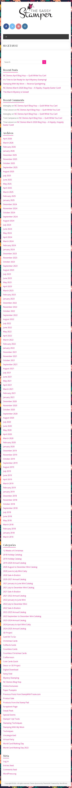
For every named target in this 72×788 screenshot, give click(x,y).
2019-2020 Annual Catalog (14, 563)
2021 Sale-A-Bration (12, 591)
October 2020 (9, 409)
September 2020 (10, 413)
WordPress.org (9, 773)
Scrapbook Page (10, 706)
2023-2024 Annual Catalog (14, 620)
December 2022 (10, 303)
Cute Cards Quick (10, 661)
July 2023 (7, 274)
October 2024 (9, 212)
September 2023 (10, 266)
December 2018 (10, 496)
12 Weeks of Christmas (13, 550)
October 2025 (9, 163)
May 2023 (7, 282)
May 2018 (7, 520)
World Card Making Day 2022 (15, 747)
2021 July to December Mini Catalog (18, 587)
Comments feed (10, 769)
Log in (6, 761)
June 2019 (7, 475)
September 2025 (10, 167)
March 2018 (8, 524)
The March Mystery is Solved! (16, 92)
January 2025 (9, 200)
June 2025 (7, 179)
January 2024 (9, 249)
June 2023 (7, 278)
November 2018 (10, 500)
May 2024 (7, 233)
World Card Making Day (13, 743)
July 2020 (7, 422)
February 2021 (9, 393)
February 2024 (9, 245)
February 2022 (9, 344)
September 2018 (10, 508)
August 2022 (8, 319)
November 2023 (10, 257)
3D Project (7, 632)
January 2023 (9, 298)
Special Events (9, 715)
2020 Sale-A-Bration (12, 575)
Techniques (8, 731)
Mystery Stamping (11, 678)
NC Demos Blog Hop (12, 682)
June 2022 (7, 327)
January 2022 (9, 348)
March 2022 (8, 340)
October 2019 (9, 459)
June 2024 (7, 229)
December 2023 (10, 253)
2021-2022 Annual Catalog (14, 595)
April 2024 (7, 237)
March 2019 (8, 483)
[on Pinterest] (18, 26)
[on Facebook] (6, 26)
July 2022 (7, 323)
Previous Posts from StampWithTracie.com (21, 694)
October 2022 (9, 311)
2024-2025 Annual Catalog (14, 628)
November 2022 (10, 307)
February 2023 (9, 294)
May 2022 (7, 331)
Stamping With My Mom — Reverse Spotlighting (24, 83)
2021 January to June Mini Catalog (18, 583)
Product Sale (8, 698)
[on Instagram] (25, 26)
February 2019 (9, 487)
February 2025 (9, 196)
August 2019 (8, 467)
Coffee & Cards (9, 645)
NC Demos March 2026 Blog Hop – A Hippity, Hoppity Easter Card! (32, 88)
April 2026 (7, 138)
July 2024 (7, 225)
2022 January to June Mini (14, 600)
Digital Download (10, 669)
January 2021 (9, 397)
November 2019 (10, 454)
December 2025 (10, 155)
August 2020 (8, 418)
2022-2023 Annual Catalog (14, 612)
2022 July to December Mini (15, 604)
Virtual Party (8, 739)
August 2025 (8, 171)
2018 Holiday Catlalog (12, 554)
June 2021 (7, 376)
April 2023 (7, 286)
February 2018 (9, 528)
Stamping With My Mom (13, 727)
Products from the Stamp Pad (16, 702)
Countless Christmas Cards (15, 653)
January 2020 (9, 446)
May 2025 (7, 184)
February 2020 (9, 442)
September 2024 (10, 216)
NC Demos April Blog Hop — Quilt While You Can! (24, 75)
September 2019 (10, 463)
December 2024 (10, 204)
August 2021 (8, 368)
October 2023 (9, 262)
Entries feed (8, 765)
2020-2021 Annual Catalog (14, 579)
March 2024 (8, 241)
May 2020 (7, 430)
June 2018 (7, 516)
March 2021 (8, 389)
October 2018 (9, 504)
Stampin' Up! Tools (11, 719)
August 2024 (8, 220)
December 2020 (10, 401)
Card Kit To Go (9, 637)
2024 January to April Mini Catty (17, 624)
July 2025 (7, 175)
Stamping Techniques (12, 723)
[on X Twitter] (12, 26)
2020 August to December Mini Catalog (20, 567)
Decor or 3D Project (11, 665)
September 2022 (10, 315)
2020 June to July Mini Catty (15, 571)
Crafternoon (8, 657)
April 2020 (7, 434)
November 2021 (10, 356)
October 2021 (9, 360)
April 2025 (7, 188)
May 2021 (7, 381)
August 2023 (8, 270)
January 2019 (9, 491)
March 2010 (8, 537)
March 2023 (8, 290)
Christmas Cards (10, 641)
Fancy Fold (7, 673)
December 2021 (10, 352)
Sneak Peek (8, 710)
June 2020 (7, 426)
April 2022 (7, 335)
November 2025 (10, 159)
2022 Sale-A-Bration (12, 608)
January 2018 (9, 532)
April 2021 (7, 385)
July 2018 (7, 512)
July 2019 (7, 471)
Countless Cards (10, 649)
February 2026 (9, 147)
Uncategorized (9, 735)
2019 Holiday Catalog (12, 559)
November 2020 (10, 405)
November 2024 (10, 208)
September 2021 (10, 364)
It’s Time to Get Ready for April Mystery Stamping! (25, 79)
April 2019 (7, 479)
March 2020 (8, 438)
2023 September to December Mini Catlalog (22, 616)
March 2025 (8, 192)
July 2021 (7, 372)
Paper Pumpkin (10, 690)
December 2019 (10, 450)
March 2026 (8, 142)
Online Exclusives (10, 686)
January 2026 (9, 151)
